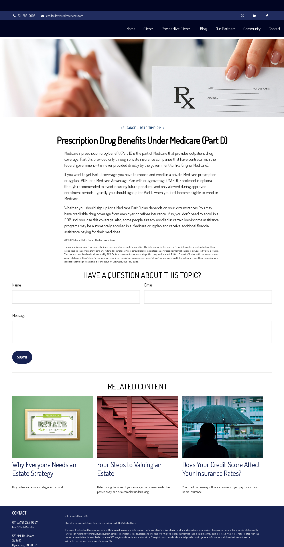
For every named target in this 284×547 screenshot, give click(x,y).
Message (19, 302)
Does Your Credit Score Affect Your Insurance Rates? (221, 455)
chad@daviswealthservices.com (62, 4)
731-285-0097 (23, 4)
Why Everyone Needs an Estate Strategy (44, 455)
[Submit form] (22, 343)
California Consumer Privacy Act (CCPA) (161, 534)
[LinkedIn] (255, 4)
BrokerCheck (130, 509)
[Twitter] (242, 4)
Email (148, 271)
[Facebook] (267, 4)
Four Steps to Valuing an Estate (129, 455)
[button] (120, 17)
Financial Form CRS (78, 502)
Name (16, 271)
